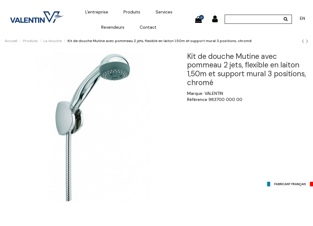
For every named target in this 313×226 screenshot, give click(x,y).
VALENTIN (213, 93)
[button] (97, 12)
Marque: (195, 93)
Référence (197, 99)
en (302, 18)
